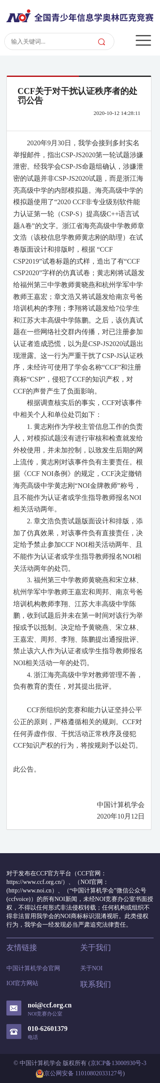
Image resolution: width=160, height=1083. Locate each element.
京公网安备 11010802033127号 (79, 1073)
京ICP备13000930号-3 (118, 1063)
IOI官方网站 (22, 983)
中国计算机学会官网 (33, 968)
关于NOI (91, 968)
